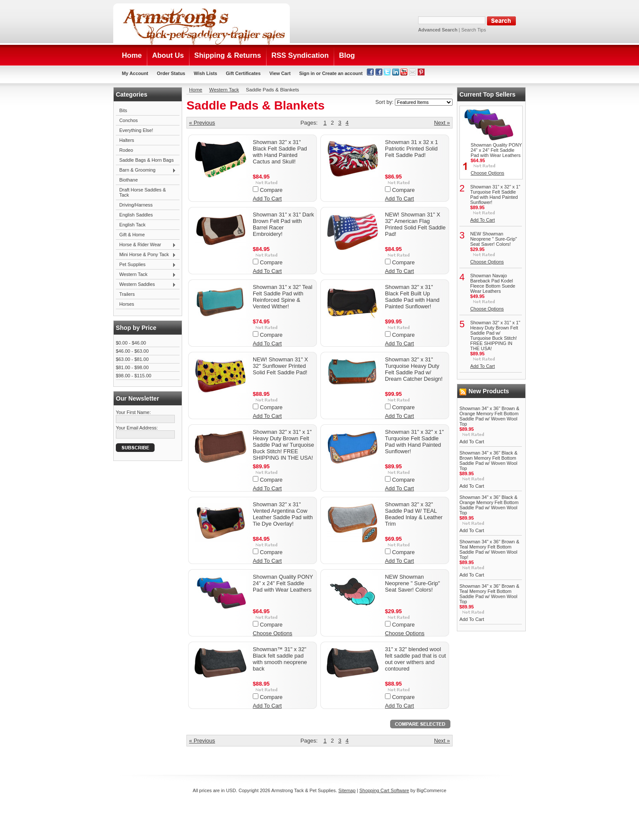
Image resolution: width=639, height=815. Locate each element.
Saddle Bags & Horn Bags (146, 160)
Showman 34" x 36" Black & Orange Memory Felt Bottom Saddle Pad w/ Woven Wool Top (488, 505)
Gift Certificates (243, 73)
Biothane (128, 179)
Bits (123, 110)
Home (195, 89)
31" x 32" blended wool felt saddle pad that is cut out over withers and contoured (415, 659)
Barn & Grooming (146, 170)
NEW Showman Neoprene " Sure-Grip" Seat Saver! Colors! (412, 583)
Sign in (307, 73)
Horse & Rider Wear (146, 245)
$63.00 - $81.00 (132, 359)
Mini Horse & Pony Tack (146, 255)
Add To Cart (267, 198)
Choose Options (272, 633)
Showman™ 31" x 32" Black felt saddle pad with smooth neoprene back (280, 659)
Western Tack (146, 275)
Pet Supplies (146, 265)
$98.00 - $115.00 (133, 375)
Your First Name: (133, 412)
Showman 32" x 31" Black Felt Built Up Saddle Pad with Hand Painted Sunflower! (412, 297)
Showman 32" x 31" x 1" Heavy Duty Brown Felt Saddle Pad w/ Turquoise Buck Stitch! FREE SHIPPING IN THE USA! (283, 445)
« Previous (202, 122)
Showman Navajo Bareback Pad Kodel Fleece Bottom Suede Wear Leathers (492, 283)
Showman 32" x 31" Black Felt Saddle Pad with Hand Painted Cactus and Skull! (280, 152)
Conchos (128, 120)
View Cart (279, 73)
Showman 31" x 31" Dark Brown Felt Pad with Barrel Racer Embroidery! (283, 224)
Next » (442, 122)
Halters (126, 140)
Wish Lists (205, 73)
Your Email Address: (137, 427)
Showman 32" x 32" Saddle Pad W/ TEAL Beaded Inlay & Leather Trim (414, 514)
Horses (126, 304)
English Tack (132, 224)
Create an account (342, 73)
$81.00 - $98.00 (132, 367)
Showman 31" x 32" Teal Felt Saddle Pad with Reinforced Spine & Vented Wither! (282, 297)
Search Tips (473, 29)
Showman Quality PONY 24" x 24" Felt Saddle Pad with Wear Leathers (283, 583)
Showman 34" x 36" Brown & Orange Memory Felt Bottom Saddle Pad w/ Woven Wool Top (489, 416)
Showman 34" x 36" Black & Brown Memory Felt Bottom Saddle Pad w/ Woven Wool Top (488, 460)
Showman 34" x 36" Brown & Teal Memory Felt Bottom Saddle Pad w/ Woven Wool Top (489, 593)
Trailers (127, 294)
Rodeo (126, 150)
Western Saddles (146, 285)
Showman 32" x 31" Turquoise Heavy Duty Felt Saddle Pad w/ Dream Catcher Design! (414, 369)
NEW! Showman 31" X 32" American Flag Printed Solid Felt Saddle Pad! (415, 224)
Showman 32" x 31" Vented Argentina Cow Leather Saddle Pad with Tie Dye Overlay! (283, 514)
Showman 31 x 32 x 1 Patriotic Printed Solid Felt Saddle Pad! (411, 148)
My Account (135, 73)
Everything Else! (136, 130)
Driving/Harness (135, 204)
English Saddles (136, 214)
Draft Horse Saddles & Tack (142, 192)
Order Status (171, 73)
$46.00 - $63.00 (132, 351)
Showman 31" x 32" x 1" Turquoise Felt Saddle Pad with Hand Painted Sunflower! (414, 442)
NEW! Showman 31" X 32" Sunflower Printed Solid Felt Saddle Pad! (280, 366)
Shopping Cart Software (384, 790)
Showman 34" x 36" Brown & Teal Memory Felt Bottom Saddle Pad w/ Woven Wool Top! (489, 549)
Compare (271, 190)
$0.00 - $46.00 (131, 342)
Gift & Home (132, 234)
